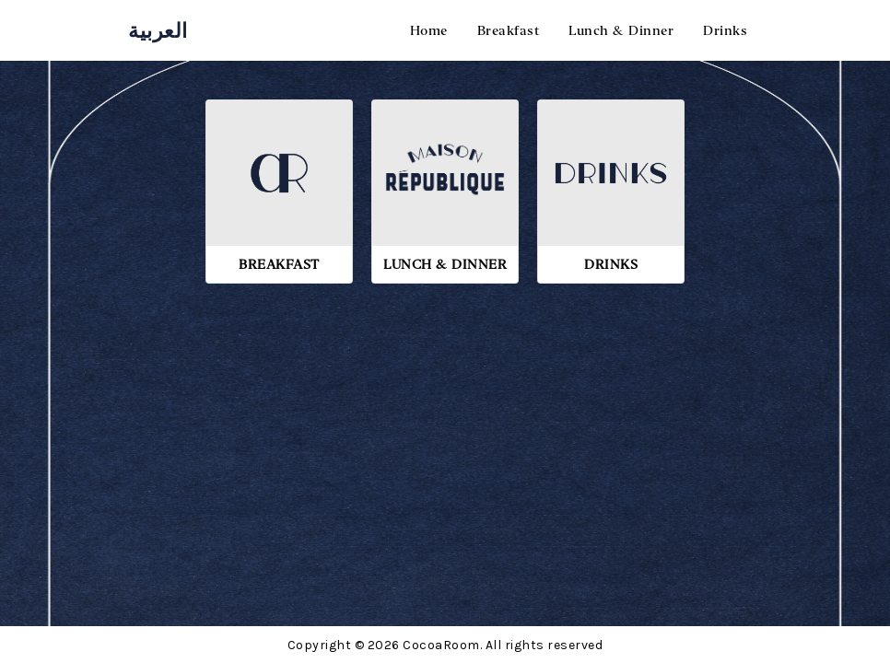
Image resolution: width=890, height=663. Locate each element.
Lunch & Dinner (620, 31)
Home (429, 31)
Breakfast (508, 31)
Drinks (725, 31)
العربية (158, 30)
